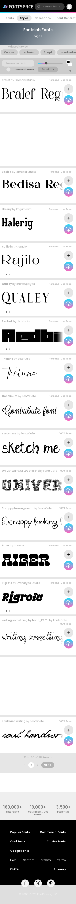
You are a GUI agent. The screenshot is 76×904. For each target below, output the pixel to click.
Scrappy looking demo (17, 508)
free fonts (12, 811)
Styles (24, 18)
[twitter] (38, 883)
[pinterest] (51, 883)
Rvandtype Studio (28, 583)
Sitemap (60, 869)
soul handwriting (13, 721)
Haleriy (7, 209)
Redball (7, 321)
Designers (63, 811)
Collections (43, 18)
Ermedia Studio (25, 80)
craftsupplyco (25, 284)
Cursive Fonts (56, 841)
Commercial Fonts (53, 832)
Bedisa (6, 172)
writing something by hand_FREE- (25, 620)
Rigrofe (7, 583)
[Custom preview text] (18, 63)
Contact (29, 860)
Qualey (7, 284)
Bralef (6, 80)
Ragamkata (24, 209)
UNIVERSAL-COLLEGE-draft (20, 471)
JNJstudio (20, 246)
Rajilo (6, 246)
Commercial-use (23, 69)
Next (47, 765)
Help (13, 860)
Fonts (10, 18)
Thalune (7, 359)
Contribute (9, 396)
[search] (50, 6)
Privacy (46, 860)
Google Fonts (19, 851)
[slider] (46, 63)
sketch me (9, 433)
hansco (19, 545)
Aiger (5, 545)
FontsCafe (29, 396)
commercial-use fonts (38, 813)
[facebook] (25, 883)
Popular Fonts (20, 832)
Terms (61, 860)
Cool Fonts (17, 841)
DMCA (14, 869)
